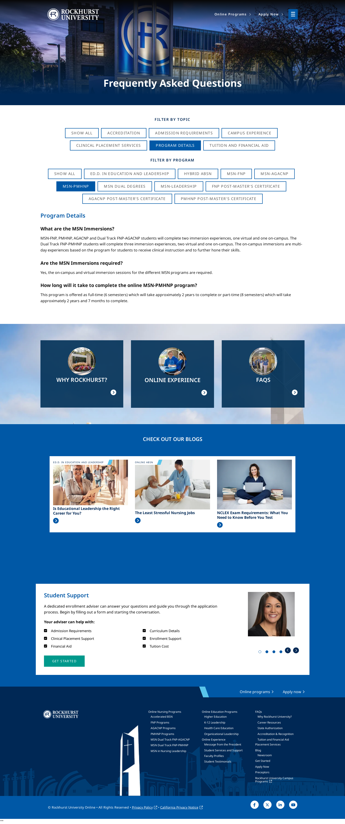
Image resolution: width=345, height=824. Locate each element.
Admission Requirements (184, 133)
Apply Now (262, 767)
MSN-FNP (236, 173)
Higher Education (215, 717)
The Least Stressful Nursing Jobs (165, 513)
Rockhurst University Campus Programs (274, 779)
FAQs (258, 712)
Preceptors (262, 772)
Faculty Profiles (214, 756)
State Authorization (270, 728)
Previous (288, 650)
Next (296, 650)
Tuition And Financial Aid (239, 145)
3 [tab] (274, 652)
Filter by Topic (172, 119)
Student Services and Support (223, 750)
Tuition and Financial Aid (273, 740)
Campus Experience (249, 133)
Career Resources (269, 722)
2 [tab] (267, 652)
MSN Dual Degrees (124, 186)
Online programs (255, 691)
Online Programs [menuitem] (230, 14)
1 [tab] (260, 652)
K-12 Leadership (214, 722)
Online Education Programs (219, 712)
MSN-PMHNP (76, 186)
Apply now (292, 691)
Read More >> (56, 520)
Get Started (262, 761)
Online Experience (213, 740)
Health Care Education (218, 728)
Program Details (175, 145)
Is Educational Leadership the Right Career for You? (86, 510)
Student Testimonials (217, 761)
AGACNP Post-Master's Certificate (127, 198)
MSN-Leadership (179, 186)
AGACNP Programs (163, 728)
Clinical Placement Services (108, 145)
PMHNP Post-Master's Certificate (218, 198)
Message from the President (222, 744)
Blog (258, 750)
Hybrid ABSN (198, 173)
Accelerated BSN (162, 717)
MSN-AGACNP (274, 173)
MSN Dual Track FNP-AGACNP (170, 740)
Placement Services (268, 744)
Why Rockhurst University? (275, 717)
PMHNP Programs (162, 734)
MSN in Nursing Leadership (168, 751)
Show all (64, 173)
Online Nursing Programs (164, 712)
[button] (64, 661)
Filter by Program (172, 160)
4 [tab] (282, 652)
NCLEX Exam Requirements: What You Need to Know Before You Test (252, 515)
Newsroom (265, 755)
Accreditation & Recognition (276, 734)
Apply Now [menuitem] (268, 14)
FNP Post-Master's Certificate (246, 186)
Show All (81, 133)
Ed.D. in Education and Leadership (129, 173)
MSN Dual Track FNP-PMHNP (169, 745)
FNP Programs (160, 722)
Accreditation (123, 133)
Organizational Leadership (221, 734)
